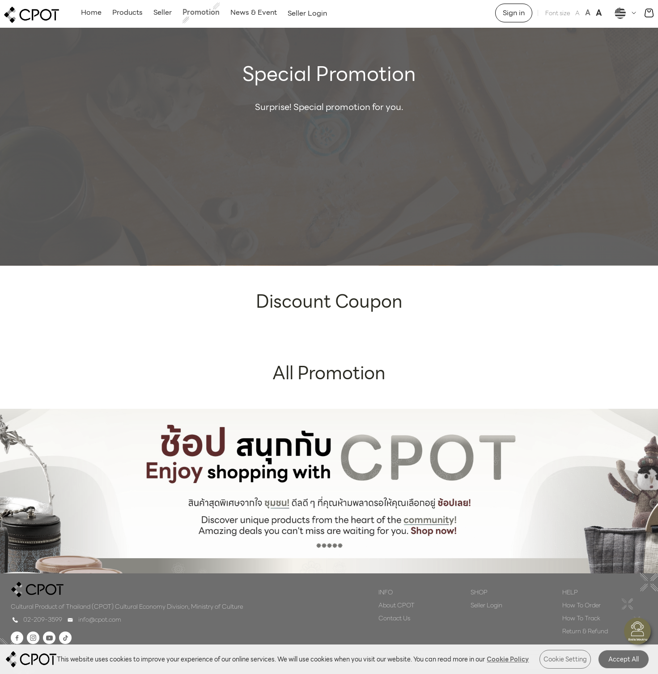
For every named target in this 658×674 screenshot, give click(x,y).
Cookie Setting (565, 659)
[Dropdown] (626, 13)
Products (127, 12)
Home (91, 12)
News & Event (253, 12)
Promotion (201, 12)
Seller (162, 12)
